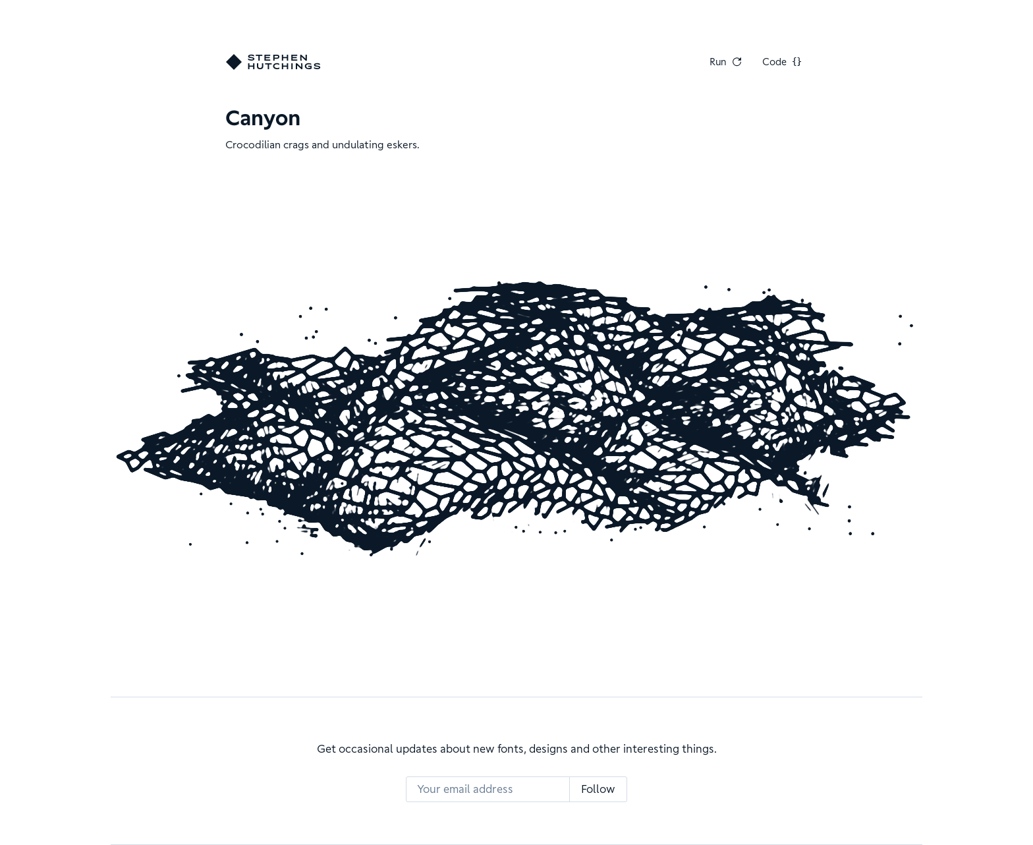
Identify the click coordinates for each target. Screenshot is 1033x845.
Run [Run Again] (726, 62)
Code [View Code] (782, 62)
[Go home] (273, 62)
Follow (598, 789)
